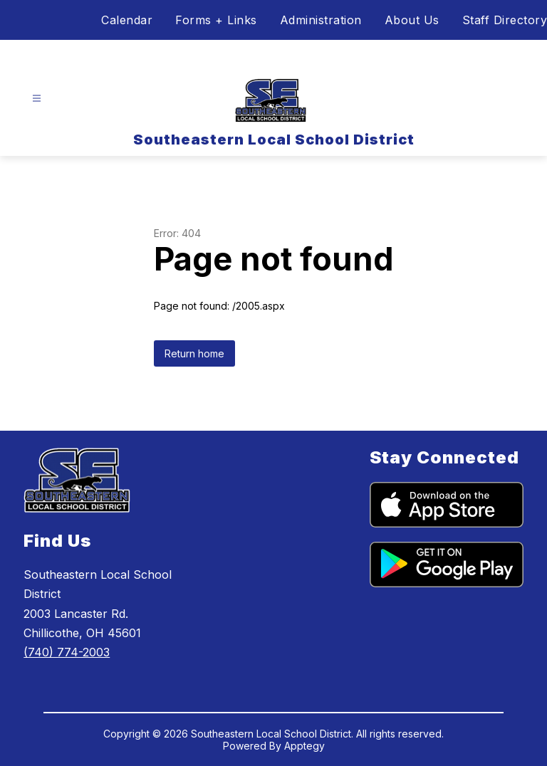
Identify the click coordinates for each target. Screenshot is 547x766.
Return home (194, 353)
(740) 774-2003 (67, 652)
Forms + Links (216, 20)
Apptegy (304, 746)
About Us (412, 20)
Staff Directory (505, 20)
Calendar (126, 20)
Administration (321, 20)
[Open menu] (36, 98)
